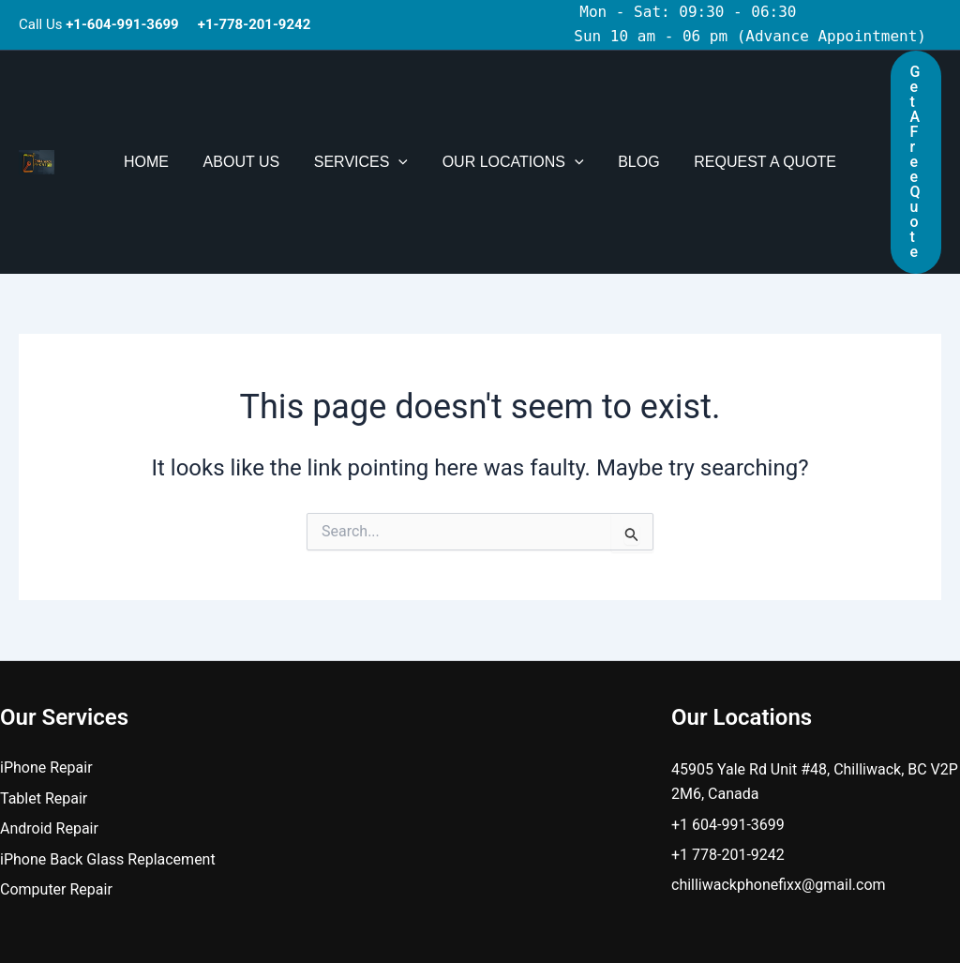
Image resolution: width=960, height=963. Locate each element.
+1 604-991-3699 (728, 720)
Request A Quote (754, 109)
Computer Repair (56, 784)
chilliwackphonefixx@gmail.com (778, 780)
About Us (248, 109)
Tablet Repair (43, 693)
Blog (631, 109)
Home (157, 109)
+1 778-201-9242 (728, 750)
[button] (401, 110)
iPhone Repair (46, 662)
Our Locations (510, 110)
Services (363, 110)
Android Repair (49, 723)
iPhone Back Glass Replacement (108, 754)
